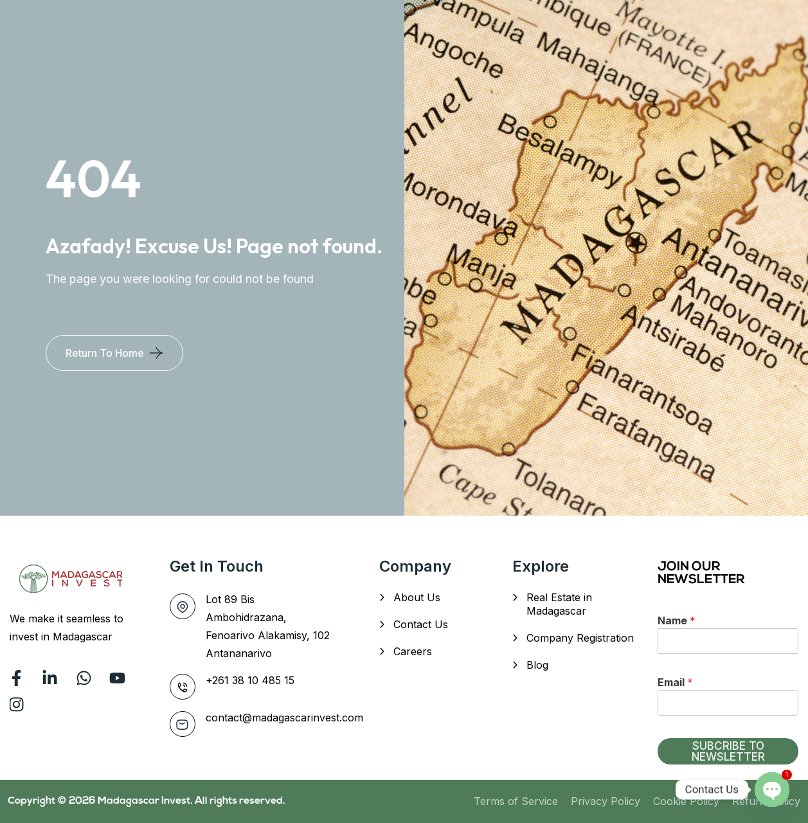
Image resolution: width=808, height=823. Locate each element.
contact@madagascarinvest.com (284, 717)
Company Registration (580, 637)
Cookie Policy (686, 801)
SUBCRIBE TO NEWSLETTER (728, 751)
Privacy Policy (605, 801)
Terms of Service (516, 801)
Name (677, 620)
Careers (412, 651)
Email (675, 682)
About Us (416, 597)
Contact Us (420, 624)
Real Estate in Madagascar (559, 604)
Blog (537, 664)
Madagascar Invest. (146, 801)
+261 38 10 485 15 (250, 680)
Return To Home (105, 353)
